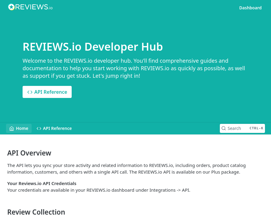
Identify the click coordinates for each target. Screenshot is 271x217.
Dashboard (250, 8)
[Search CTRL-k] (242, 128)
